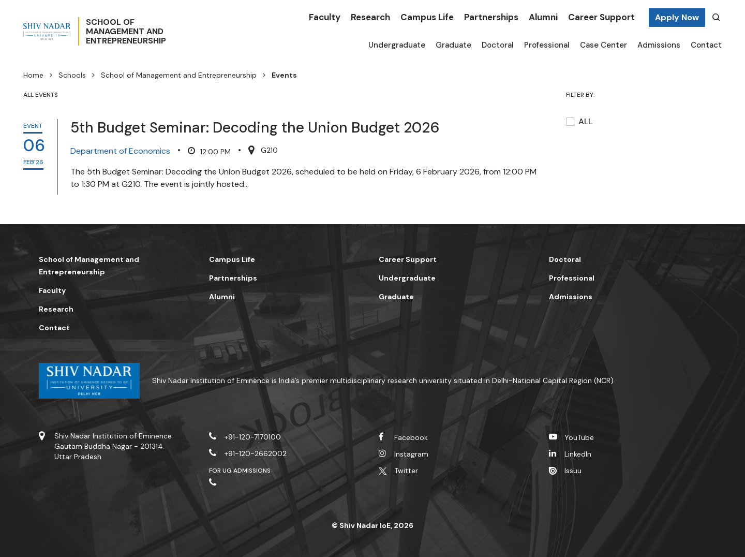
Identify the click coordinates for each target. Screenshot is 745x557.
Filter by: (580, 95)
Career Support (601, 17)
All (585, 121)
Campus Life (427, 17)
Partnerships (491, 17)
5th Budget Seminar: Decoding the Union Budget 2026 (255, 127)
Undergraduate (396, 45)
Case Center (603, 45)
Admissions (658, 45)
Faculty (324, 17)
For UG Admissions (240, 470)
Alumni (543, 17)
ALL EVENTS (40, 95)
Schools (72, 75)
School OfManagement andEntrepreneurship (162, 32)
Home (33, 75)
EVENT (32, 126)
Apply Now (677, 17)
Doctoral (498, 45)
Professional (547, 45)
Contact (706, 45)
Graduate (453, 45)
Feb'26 (33, 162)
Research (370, 17)
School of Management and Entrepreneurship (179, 75)
